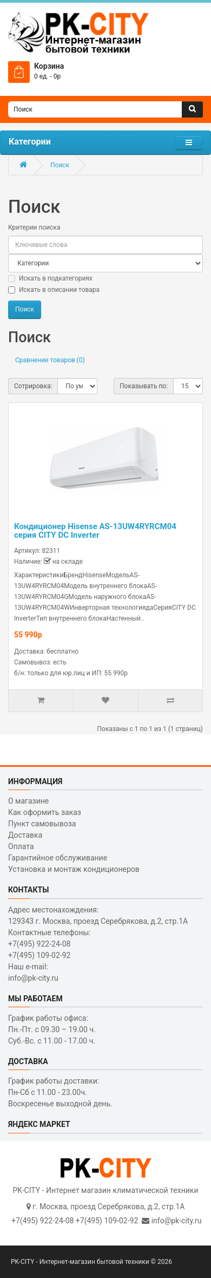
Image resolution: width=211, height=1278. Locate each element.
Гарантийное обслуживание (57, 857)
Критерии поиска (34, 227)
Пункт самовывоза (42, 823)
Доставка (25, 835)
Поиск (59, 165)
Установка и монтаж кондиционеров (74, 869)
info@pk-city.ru (176, 1220)
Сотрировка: (33, 386)
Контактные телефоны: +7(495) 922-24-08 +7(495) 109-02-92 (49, 944)
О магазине (28, 801)
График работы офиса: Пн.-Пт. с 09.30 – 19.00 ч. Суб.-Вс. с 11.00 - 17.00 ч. (52, 1029)
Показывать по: (144, 386)
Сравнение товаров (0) (50, 360)
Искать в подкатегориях (50, 278)
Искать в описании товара (54, 290)
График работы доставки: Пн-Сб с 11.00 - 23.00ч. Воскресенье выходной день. (60, 1092)
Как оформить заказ (44, 812)
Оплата (21, 846)
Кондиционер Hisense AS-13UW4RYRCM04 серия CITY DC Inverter (95, 530)
